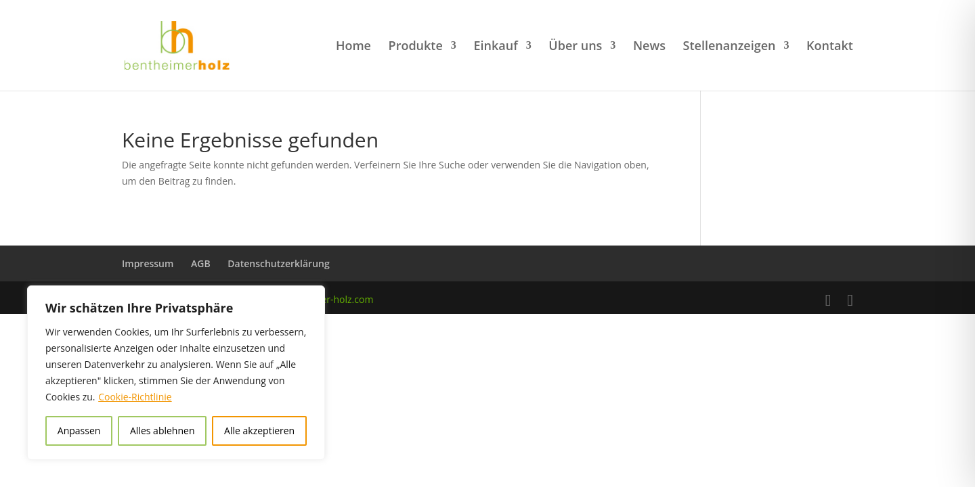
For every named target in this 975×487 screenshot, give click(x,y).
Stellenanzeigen (729, 47)
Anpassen (79, 430)
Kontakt (829, 47)
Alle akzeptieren (259, 430)
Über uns (575, 47)
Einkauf (495, 47)
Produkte (416, 47)
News (649, 47)
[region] (176, 372)
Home (353, 47)
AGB (201, 263)
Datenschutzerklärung (278, 263)
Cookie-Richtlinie (134, 396)
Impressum (147, 263)
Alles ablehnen (162, 430)
